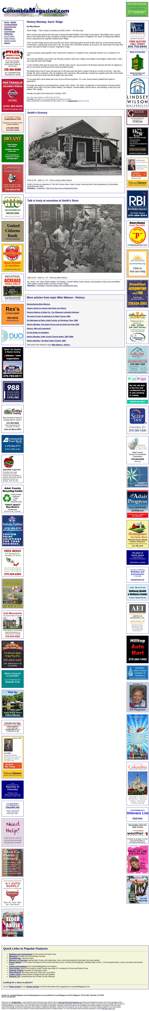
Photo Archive (9, 39)
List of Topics (9, 36)
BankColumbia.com (137, 73)
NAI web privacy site (108, 1008)
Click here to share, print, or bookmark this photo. (62, 188)
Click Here (137, 818)
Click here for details (12, 130)
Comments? (41, 188)
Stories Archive (10, 41)
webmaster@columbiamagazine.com (70, 1002)
